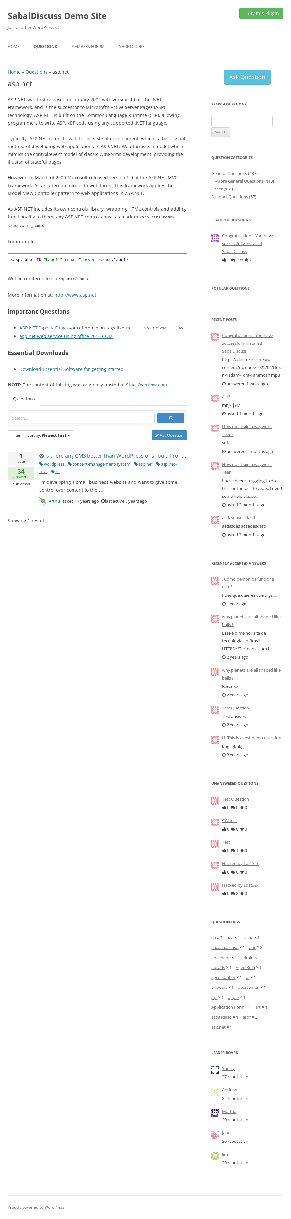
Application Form (228, 1007)
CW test (229, 820)
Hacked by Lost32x (240, 863)
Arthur (55, 500)
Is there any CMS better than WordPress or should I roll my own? (124, 454)
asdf (247, 1017)
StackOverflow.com (146, 383)
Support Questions (229, 197)
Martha (229, 1111)
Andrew (229, 1090)
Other (217, 189)
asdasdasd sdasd (238, 518)
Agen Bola (245, 967)
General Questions (229, 173)
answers (21, 472)
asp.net (143, 463)
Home (14, 46)
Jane (226, 1133)
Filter (15, 434)
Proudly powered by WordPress (36, 1207)
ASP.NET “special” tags (44, 327)
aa (213, 938)
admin (247, 957)
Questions (45, 46)
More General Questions (240, 181)
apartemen (248, 987)
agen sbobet (223, 977)
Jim (225, 1154)
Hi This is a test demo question (251, 738)
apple (233, 997)
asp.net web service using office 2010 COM (66, 335)
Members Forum (88, 46)
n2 (55, 470)
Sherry (228, 1068)
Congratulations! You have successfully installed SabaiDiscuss (247, 243)
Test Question (235, 708)
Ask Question (169, 434)
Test (226, 842)
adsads (218, 967)
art (258, 1007)
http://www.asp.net (75, 294)
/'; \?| (227, 396)
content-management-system (99, 463)
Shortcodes (132, 46)
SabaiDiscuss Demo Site (57, 15)
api (214, 997)
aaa (230, 938)
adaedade (221, 957)
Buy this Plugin (261, 13)
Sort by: (48, 434)
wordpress (51, 463)
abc (252, 947)
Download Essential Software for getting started (72, 368)
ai (247, 977)
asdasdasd (221, 1017)
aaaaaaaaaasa (224, 947)
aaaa (248, 938)
